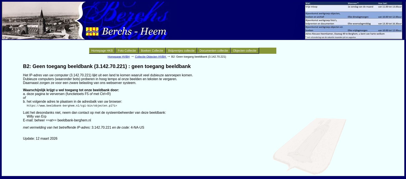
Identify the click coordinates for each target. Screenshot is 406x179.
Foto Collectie (127, 50)
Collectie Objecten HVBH (151, 56)
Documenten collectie (213, 50)
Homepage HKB (102, 50)
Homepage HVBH (119, 56)
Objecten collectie (245, 50)
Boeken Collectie (152, 50)
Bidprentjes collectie (181, 50)
